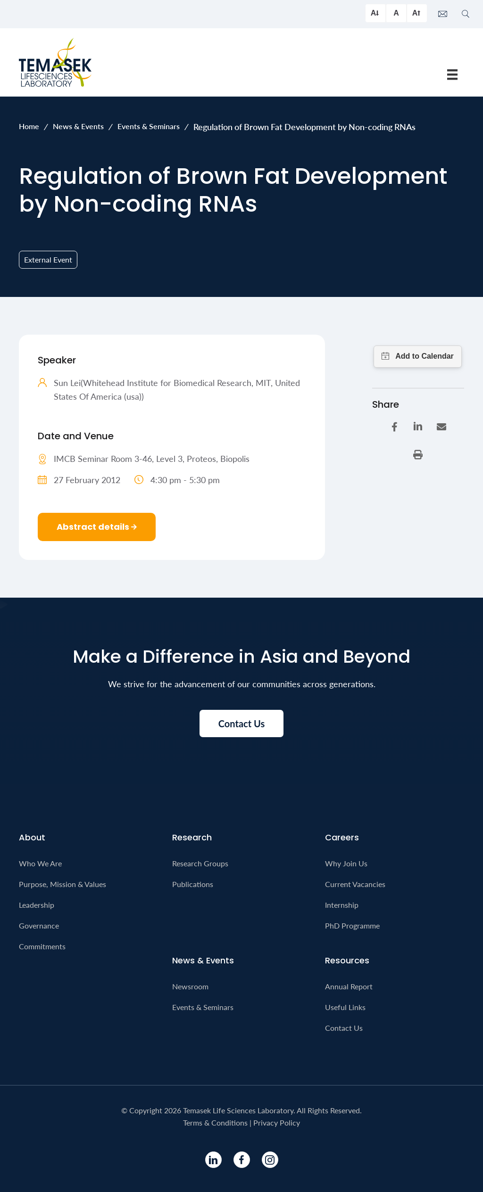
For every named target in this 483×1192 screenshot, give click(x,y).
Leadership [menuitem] (36, 904)
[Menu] (452, 74)
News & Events (78, 126)
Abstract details (97, 527)
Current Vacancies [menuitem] (355, 884)
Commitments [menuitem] (42, 946)
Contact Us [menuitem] (344, 1027)
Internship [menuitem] (341, 904)
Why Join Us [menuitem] (346, 863)
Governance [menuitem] (39, 925)
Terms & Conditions (215, 1122)
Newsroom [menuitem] (190, 986)
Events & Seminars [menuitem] (202, 1007)
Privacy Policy (276, 1122)
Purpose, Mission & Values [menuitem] (62, 884)
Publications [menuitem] (192, 884)
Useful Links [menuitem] (345, 1007)
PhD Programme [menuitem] (352, 925)
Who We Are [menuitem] (40, 863)
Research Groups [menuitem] (200, 863)
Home (29, 126)
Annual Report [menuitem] (349, 986)
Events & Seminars (148, 126)
